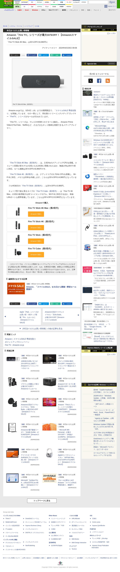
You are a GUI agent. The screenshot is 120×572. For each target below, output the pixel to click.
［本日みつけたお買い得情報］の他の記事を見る (41, 329)
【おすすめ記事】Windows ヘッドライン (101, 385)
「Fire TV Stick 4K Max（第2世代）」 (24, 163)
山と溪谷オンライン (57, 535)
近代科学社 (52, 542)
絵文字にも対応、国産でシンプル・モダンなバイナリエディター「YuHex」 (104, 293)
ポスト (16, 55)
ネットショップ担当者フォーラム (36, 522)
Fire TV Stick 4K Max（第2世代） (44, 208)
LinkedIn (68, 55)
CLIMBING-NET (56, 539)
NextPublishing (30, 545)
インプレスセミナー (31, 529)
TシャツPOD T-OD (57, 525)
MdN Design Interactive (79, 542)
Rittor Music (53, 515)
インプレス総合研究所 (13, 525)
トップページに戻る (41, 501)
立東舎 (53, 529)
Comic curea (96, 522)
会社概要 (80, 558)
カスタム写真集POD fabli (100, 542)
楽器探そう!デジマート (58, 522)
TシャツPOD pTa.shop (99, 538)
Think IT (8, 518)
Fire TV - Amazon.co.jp (14, 345)
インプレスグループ (91, 558)
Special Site (92, 64)
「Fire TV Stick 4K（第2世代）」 (22, 174)
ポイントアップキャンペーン (17, 342)
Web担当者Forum (11, 522)
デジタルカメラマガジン (13, 542)
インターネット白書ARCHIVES (15, 549)
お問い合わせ (26, 558)
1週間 (103, 30)
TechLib (74, 549)
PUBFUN (93, 529)
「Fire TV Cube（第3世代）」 (47, 191)
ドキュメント (73, 10)
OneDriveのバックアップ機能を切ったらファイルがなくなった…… (104, 441)
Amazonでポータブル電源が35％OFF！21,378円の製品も (67, 386)
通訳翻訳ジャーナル (78, 525)
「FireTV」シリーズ (17, 117)
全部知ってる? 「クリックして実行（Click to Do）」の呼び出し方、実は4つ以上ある (104, 119)
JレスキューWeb (77, 529)
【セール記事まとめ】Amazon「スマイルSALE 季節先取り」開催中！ (67, 482)
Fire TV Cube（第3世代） (40, 248)
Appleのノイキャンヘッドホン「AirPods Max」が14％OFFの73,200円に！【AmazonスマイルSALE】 (66, 459)
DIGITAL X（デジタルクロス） (35, 532)
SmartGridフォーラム (32, 518)
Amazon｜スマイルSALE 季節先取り (20, 339)
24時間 (95, 30)
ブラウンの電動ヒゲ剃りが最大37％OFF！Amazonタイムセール (30, 386)
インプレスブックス (31, 542)
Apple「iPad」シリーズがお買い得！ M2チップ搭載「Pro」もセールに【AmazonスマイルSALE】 (29, 317)
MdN (70, 536)
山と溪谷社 (52, 532)
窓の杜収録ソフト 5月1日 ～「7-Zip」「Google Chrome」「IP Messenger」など (97, 326)
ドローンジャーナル (12, 532)
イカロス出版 (73, 515)
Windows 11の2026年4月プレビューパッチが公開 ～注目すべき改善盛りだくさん (104, 142)
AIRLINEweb (76, 518)
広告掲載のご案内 (38, 558)
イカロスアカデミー (78, 532)
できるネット (10, 546)
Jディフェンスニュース (79, 522)
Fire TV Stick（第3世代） (40, 235)
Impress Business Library (33, 525)
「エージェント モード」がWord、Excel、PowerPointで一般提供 (104, 412)
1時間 (86, 30)
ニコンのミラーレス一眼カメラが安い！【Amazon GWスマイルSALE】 (104, 162)
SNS (82, 10)
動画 (88, 10)
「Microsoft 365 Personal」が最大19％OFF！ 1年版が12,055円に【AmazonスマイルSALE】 (66, 434)
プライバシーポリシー (68, 558)
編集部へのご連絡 (52, 558)
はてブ (45, 55)
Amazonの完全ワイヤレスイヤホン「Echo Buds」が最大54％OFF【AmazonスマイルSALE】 (29, 409)
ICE (91, 515)
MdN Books (75, 539)
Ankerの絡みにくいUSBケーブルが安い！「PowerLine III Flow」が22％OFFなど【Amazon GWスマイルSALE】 (104, 235)
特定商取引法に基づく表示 (108, 558)
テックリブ (72, 546)
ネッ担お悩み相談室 (12, 536)
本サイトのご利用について (11, 558)
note (57, 55)
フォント (96, 10)
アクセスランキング (94, 27)
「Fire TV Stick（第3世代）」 (33, 186)
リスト (23, 55)
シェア (33, 55)
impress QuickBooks (98, 525)
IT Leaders (9, 529)
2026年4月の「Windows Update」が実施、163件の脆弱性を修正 (104, 398)
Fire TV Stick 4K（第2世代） (41, 221)
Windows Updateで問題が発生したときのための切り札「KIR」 (104, 426)
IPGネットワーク (95, 535)
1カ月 (112, 30)
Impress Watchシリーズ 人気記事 (99, 348)
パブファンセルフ (97, 532)
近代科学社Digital (56, 545)
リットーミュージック (58, 518)
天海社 (94, 518)
